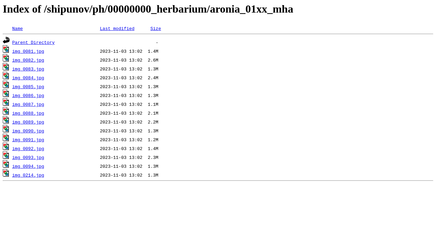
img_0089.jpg (28, 122)
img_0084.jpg (28, 78)
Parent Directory (33, 42)
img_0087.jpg (28, 104)
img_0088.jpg (28, 113)
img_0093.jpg (28, 157)
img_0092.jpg (28, 148)
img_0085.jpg (28, 86)
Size (155, 28)
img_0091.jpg (28, 139)
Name (17, 28)
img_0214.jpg (28, 175)
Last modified (117, 28)
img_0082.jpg (28, 60)
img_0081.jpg (28, 51)
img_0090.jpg (28, 131)
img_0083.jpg (28, 69)
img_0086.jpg (28, 95)
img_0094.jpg (28, 166)
